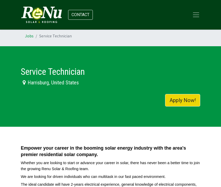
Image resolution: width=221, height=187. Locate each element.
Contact (80, 14)
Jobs (29, 35)
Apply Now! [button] (183, 100)
